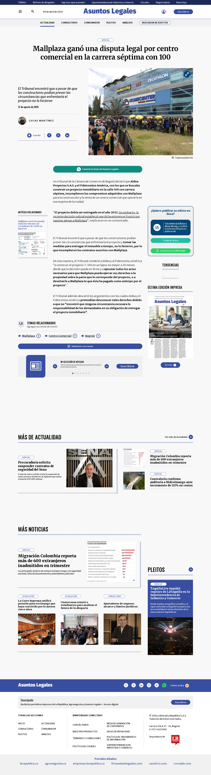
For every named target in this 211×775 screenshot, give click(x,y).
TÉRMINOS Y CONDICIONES (87, 738)
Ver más (170, 365)
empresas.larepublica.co (89, 763)
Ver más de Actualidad (179, 437)
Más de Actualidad (39, 437)
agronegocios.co (55, 763)
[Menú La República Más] (20, 11)
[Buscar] (33, 11)
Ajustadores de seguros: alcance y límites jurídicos (121, 605)
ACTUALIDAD (47, 22)
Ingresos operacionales (73, 2)
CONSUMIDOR (92, 22)
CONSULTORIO (69, 22)
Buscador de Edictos (155, 22)
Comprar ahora (170, 240)
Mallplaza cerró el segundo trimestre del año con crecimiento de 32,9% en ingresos (31, 225)
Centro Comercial (60, 335)
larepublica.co (29, 763)
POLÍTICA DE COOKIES (84, 746)
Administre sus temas (80, 346)
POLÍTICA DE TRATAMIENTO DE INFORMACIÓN (121, 738)
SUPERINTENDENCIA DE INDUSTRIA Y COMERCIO (119, 746)
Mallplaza (28, 335)
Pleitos (156, 569)
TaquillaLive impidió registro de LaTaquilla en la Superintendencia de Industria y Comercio (170, 593)
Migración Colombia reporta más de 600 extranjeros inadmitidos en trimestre (170, 459)
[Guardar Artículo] (34, 135)
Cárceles (144, 2)
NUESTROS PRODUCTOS (85, 731)
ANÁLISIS (127, 22)
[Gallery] (81, 364)
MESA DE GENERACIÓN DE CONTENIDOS (118, 724)
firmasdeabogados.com (126, 763)
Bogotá (90, 335)
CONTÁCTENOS (81, 724)
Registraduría (163, 2)
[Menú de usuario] (164, 12)
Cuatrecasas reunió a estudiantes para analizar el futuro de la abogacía (79, 605)
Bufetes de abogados (44, 2)
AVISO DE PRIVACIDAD (118, 731)
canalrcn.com (158, 763)
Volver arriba (179, 685)
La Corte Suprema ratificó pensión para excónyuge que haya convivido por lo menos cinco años (36, 605)
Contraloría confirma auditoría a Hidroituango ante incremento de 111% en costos (171, 482)
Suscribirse (183, 11)
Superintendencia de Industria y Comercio (113, 2)
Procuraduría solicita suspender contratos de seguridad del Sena (36, 466)
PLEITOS (111, 22)
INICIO (21, 723)
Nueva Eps (181, 2)
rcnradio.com (182, 763)
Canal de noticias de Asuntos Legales (98, 169)
